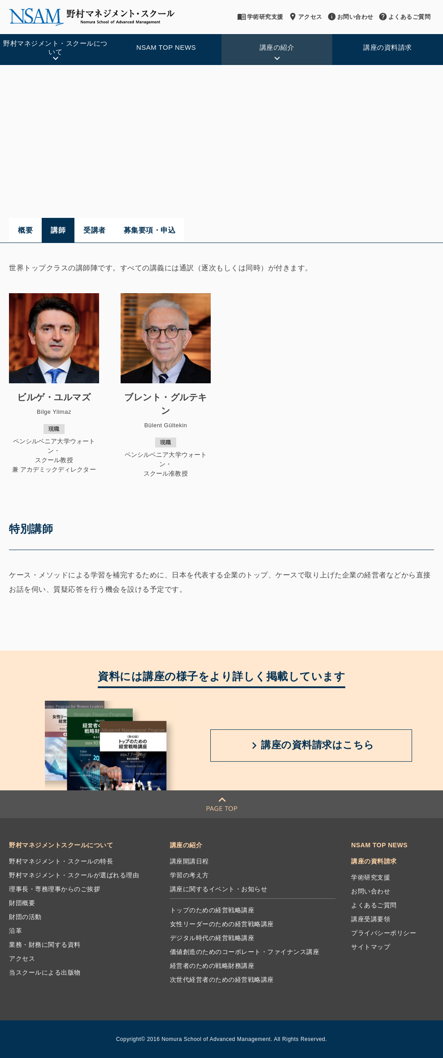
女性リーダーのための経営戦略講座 (222, 924)
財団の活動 (25, 916)
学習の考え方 (189, 875)
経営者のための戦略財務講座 (212, 965)
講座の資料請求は (311, 745)
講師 (58, 230)
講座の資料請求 (374, 861)
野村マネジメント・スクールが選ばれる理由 (74, 875)
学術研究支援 (260, 16)
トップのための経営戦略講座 (212, 910)
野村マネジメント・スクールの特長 (61, 861)
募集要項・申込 (150, 230)
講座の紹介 (43, 82)
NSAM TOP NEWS (379, 845)
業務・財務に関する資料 (45, 944)
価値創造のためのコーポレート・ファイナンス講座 (134, 82)
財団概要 (22, 902)
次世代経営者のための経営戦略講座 (222, 979)
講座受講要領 (370, 919)
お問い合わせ (351, 16)
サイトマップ (370, 946)
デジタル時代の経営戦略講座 (212, 937)
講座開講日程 (189, 861)
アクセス (305, 16)
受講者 (94, 230)
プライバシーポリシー (383, 933)
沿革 (15, 930)
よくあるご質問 (405, 16)
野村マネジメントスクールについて (61, 845)
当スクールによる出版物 (45, 972)
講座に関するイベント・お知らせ (219, 889)
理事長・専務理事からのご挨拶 (54, 889)
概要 (25, 230)
